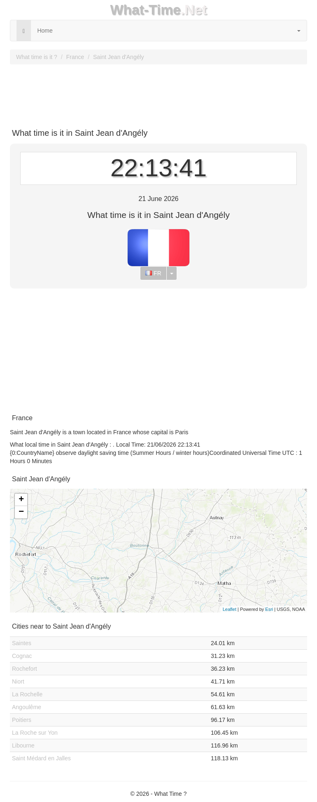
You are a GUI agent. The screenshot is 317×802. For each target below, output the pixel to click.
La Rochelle (27, 694)
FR (153, 273)
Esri (269, 609)
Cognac (22, 656)
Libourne (23, 745)
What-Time (145, 9)
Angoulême (26, 707)
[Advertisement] (158, 93)
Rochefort (24, 668)
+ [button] (21, 500)
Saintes (21, 643)
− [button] (21, 512)
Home (44, 30)
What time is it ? (36, 57)
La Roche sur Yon (35, 732)
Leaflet (229, 609)
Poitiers (21, 720)
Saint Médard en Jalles (41, 758)
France (75, 57)
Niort (18, 681)
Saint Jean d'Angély (118, 57)
